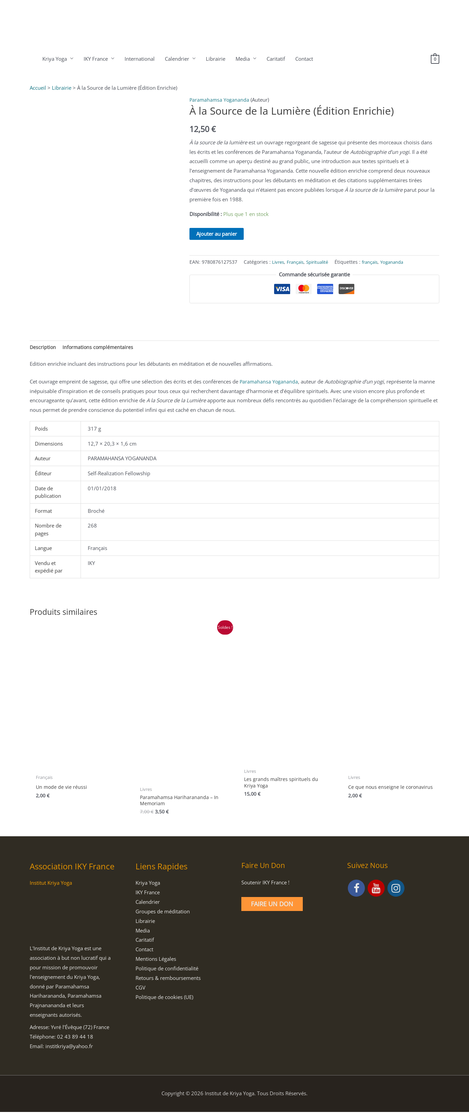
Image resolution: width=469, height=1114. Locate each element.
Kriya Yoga (54, 58)
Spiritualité (322, 262)
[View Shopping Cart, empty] (434, 58)
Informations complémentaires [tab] (99, 347)
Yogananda (403, 262)
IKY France (95, 58)
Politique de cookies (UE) (164, 998)
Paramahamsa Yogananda (220, 99)
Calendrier (176, 58)
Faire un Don (272, 906)
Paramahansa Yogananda (269, 382)
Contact (303, 58)
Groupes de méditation (163, 913)
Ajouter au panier (216, 233)
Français (297, 262)
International (139, 58)
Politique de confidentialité (167, 970)
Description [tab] (43, 347)
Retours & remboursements (168, 979)
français (378, 262)
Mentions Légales (156, 960)
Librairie (215, 58)
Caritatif (275, 58)
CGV (140, 989)
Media (242, 58)
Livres (278, 262)
